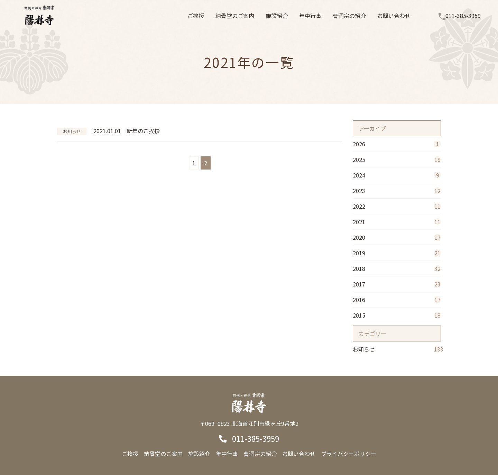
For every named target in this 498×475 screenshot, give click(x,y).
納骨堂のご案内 (163, 453)
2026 (397, 144)
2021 (397, 222)
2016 (397, 299)
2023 (397, 190)
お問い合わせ (298, 453)
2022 (397, 206)
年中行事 (227, 453)
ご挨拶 (130, 453)
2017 (397, 284)
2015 (397, 315)
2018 (397, 268)
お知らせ (397, 349)
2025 (397, 159)
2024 (397, 175)
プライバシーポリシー (348, 453)
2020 (397, 237)
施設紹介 (199, 453)
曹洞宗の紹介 (260, 453)
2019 (397, 253)
